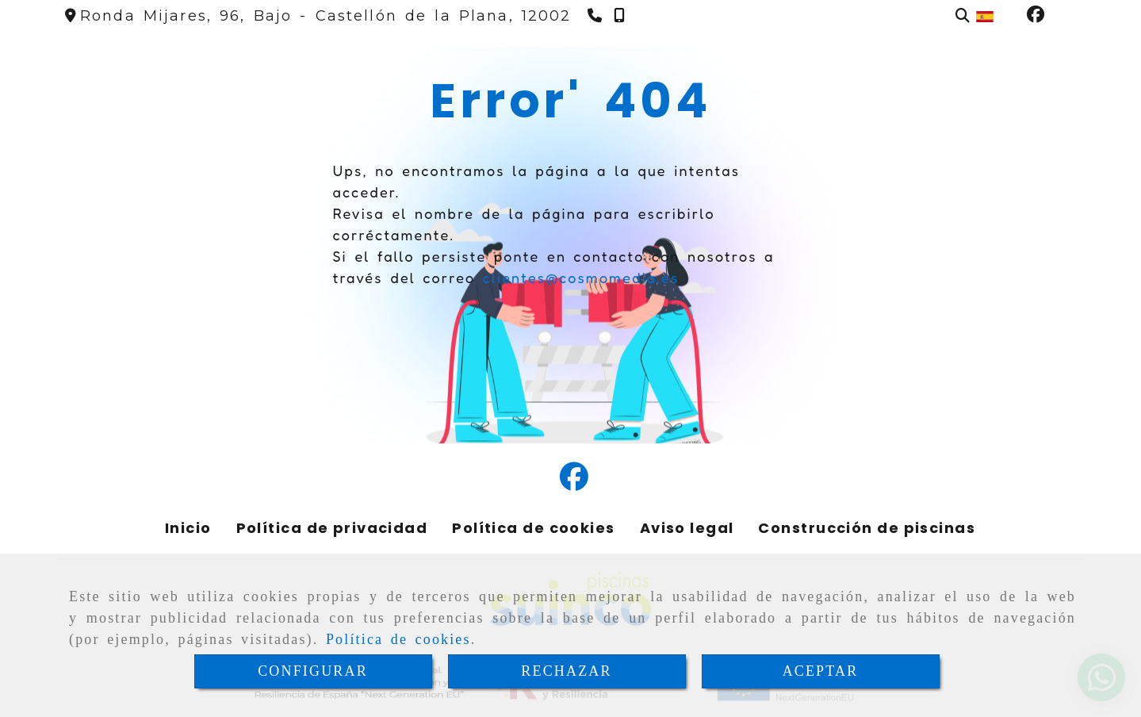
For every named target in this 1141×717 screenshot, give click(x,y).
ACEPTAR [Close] (821, 671)
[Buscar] (962, 16)
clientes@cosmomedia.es (580, 277)
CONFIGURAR (313, 671)
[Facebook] (1035, 16)
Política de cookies (398, 639)
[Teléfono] (597, 16)
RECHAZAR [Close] (566, 671)
